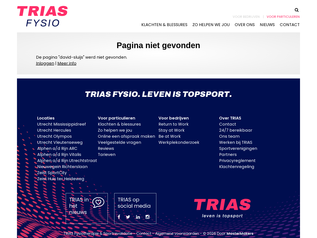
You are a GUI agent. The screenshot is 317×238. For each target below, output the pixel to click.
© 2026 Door (228, 233)
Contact (290, 25)
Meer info (66, 63)
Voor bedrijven (246, 16)
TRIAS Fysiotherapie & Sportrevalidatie (97, 233)
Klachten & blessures (164, 25)
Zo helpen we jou (211, 25)
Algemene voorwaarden (177, 233)
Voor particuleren (283, 16)
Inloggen (45, 63)
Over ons (245, 25)
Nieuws (267, 25)
